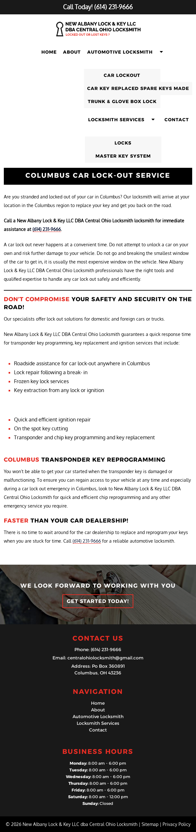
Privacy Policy (177, 824)
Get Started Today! (98, 601)
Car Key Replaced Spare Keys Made (138, 88)
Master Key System (123, 156)
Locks (123, 143)
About (72, 52)
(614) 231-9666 (46, 229)
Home (49, 52)
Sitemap (150, 824)
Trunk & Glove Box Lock (122, 101)
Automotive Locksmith (120, 52)
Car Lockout (122, 75)
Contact (176, 120)
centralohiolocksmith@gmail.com (105, 658)
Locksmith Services (116, 120)
